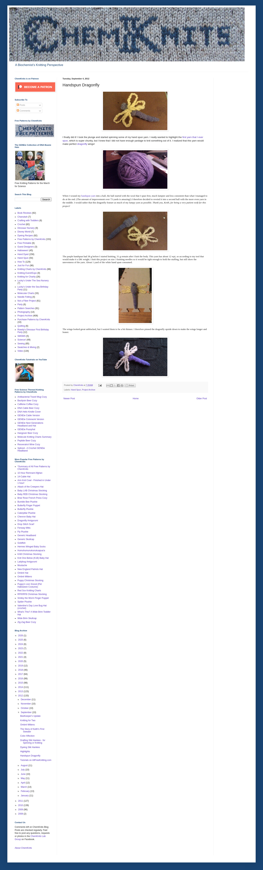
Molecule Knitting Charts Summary (34, 437)
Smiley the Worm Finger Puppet (33, 598)
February (25, 791)
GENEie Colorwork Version (30, 419)
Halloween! (22, 250)
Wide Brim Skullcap (27, 618)
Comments (23, 111)
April (23, 782)
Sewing (21, 343)
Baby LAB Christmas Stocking (32, 490)
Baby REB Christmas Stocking (32, 494)
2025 (21, 639)
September (26, 712)
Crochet (21, 224)
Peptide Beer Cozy (26, 440)
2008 (21, 813)
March (24, 787)
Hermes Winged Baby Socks (31, 546)
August (24, 765)
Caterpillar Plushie (26, 513)
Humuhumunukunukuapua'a (31, 550)
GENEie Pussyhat (26, 429)
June (23, 774)
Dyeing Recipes (25, 235)
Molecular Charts (25, 293)
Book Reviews (24, 213)
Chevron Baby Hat (26, 516)
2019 (21, 665)
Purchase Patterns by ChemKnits (33, 319)
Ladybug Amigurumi (27, 561)
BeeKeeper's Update (30, 716)
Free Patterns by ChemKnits (31, 239)
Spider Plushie (24, 601)
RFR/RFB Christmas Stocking (32, 594)
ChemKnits (78, 385)
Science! (21, 339)
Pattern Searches (26, 308)
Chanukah (22, 217)
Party (20, 304)
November (26, 703)
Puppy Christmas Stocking (30, 580)
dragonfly (82, 144)
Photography (23, 312)
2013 (21, 691)
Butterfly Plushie (25, 509)
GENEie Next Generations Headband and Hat (30, 424)
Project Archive (88, 390)
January (25, 795)
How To (21, 262)
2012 (21, 695)
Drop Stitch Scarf (25, 524)
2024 (21, 644)
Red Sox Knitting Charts (29, 590)
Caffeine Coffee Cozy (27, 404)
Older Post (201, 398)
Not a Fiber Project (26, 300)
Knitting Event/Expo (27, 273)
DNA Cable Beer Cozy (28, 408)
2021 (21, 657)
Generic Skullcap (25, 539)
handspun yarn (88, 195)
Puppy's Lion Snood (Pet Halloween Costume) (29, 585)
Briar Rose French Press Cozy (32, 498)
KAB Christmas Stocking (29, 554)
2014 (21, 687)
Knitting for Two (27, 720)
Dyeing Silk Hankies (30, 747)
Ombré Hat (22, 573)
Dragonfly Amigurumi (27, 520)
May (23, 778)
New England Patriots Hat (30, 569)
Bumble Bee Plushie (27, 502)
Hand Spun (76, 390)
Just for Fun (23, 265)
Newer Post (69, 398)
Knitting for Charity (26, 276)
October (25, 708)
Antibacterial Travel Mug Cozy (32, 397)
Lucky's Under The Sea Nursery (33, 280)
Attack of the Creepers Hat (30, 486)
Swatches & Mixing (26, 347)
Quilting (21, 326)
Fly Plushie (22, 531)
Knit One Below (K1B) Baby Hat (33, 558)
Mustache (22, 565)
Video (20, 351)
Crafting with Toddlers (28, 220)
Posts (21, 105)
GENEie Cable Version (28, 415)
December (26, 699)
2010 (21, 805)
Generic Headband (26, 535)
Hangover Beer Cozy (27, 433)
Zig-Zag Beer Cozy (26, 622)
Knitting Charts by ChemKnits (31, 269)
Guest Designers (25, 246)
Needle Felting (24, 297)
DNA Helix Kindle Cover (29, 411)
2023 (21, 648)
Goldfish (21, 543)
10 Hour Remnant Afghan (29, 473)
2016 (21, 678)
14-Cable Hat (24, 476)
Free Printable (24, 243)
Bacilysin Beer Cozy (27, 400)
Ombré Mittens (24, 576)
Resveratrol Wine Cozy (28, 444)
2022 (21, 653)
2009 (21, 809)
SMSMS (21, 336)
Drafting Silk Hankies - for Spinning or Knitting (32, 741)
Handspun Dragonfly (30, 755)
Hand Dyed (23, 254)
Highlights (25, 751)
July (23, 769)
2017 (21, 674)
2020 (21, 661)
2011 (21, 801)
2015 (21, 682)
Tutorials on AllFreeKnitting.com (35, 760)
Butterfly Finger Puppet (28, 505)
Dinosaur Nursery (26, 228)
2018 (21, 670)
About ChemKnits (23, 848)
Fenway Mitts (24, 528)
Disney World (24, 231)
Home (136, 398)
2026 (21, 635)
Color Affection (27, 736)
